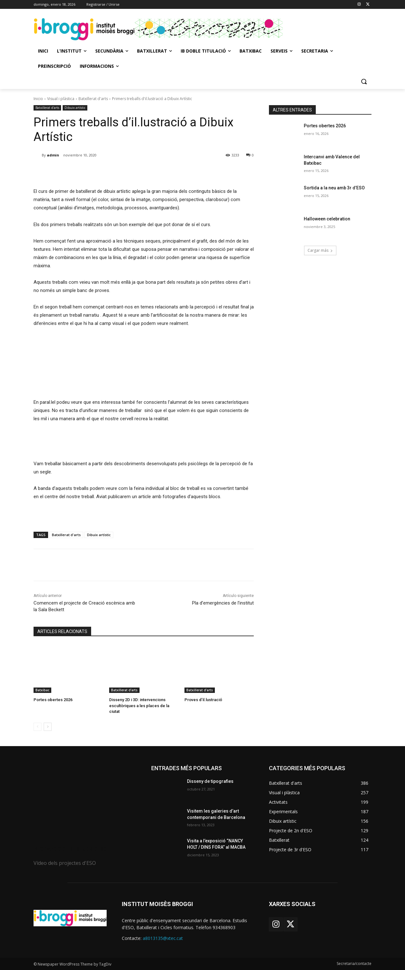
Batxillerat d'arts (93, 98)
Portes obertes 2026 (53, 699)
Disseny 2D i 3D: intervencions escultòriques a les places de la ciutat (139, 705)
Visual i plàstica (60, 98)
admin (53, 155)
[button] (363, 81)
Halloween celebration (327, 218)
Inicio (38, 98)
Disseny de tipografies (210, 781)
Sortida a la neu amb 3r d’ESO (334, 187)
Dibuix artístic (75, 108)
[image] (85, 799)
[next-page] (48, 727)
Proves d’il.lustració (203, 699)
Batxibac (42, 690)
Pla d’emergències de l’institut (223, 603)
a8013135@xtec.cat (163, 938)
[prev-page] (37, 727)
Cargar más (320, 250)
